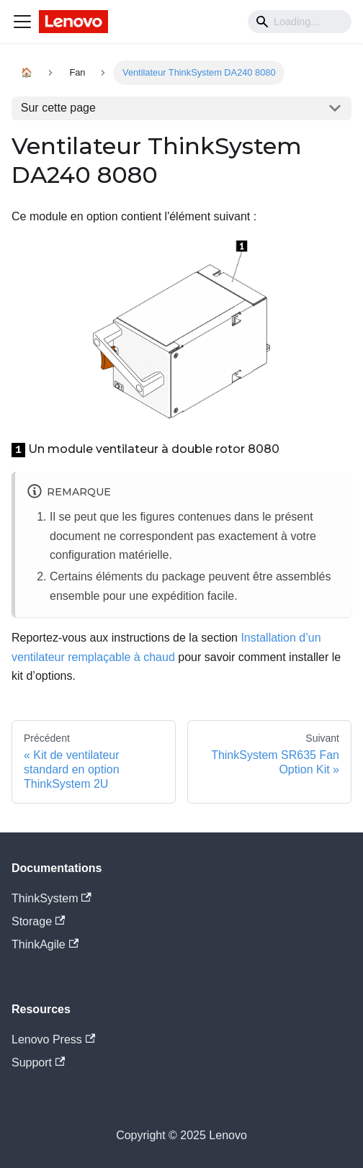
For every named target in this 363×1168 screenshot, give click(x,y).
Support (38, 1062)
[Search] (299, 21)
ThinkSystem (51, 898)
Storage (38, 921)
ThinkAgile (45, 944)
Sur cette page (58, 108)
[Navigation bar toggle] (22, 21)
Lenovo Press (53, 1039)
